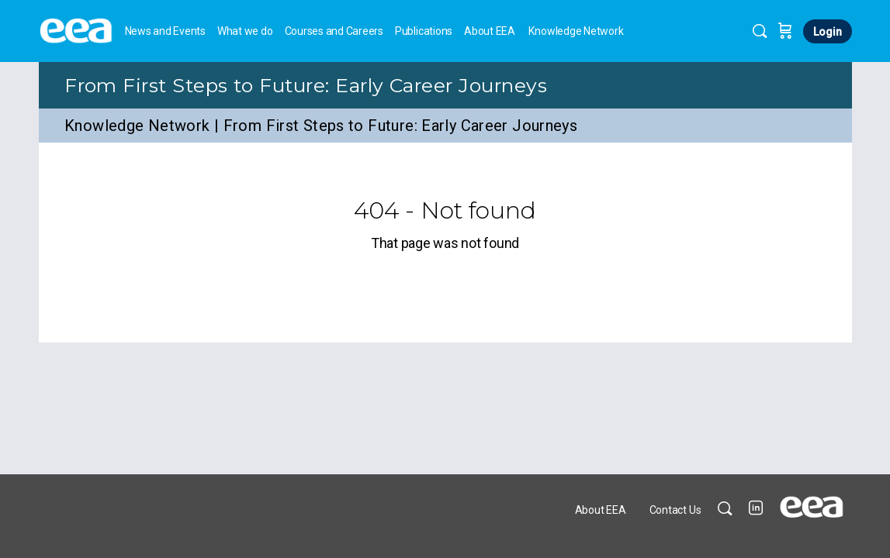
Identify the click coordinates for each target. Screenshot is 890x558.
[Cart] (785, 31)
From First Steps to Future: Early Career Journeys (305, 85)
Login (827, 32)
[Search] (759, 31)
